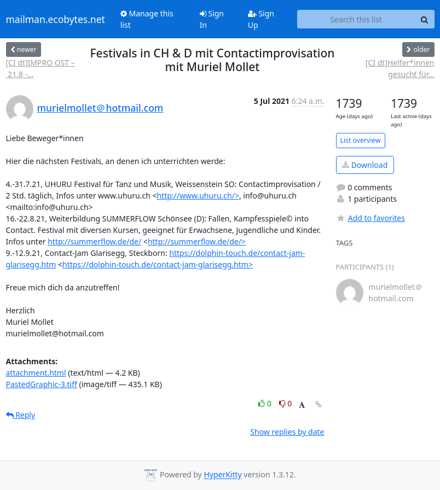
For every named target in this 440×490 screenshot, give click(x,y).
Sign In (212, 19)
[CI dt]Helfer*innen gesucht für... (400, 68)
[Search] (425, 19)
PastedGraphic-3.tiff (41, 384)
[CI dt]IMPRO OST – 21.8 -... (40, 68)
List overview (360, 140)
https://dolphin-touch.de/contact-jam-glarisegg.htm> (157, 264)
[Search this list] (356, 19)
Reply (21, 415)
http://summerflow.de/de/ (94, 241)
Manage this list (146, 19)
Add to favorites (370, 218)
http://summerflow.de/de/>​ (197, 241)
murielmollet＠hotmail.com (100, 107)
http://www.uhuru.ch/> (198, 195)
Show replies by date (287, 432)
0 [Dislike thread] (285, 403)
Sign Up (261, 19)
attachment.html (36, 373)
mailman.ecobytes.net (55, 19)
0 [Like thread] (265, 403)
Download (364, 165)
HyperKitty (222, 475)
